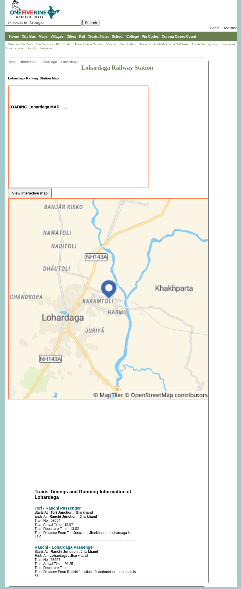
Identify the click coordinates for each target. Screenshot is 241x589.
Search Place (128, 44)
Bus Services (44, 44)
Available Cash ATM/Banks (171, 44)
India (13, 62)
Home (14, 36)
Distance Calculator (20, 44)
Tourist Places (98, 36)
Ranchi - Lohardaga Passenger (64, 547)
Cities (71, 36)
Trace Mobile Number (89, 44)
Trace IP (145, 44)
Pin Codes (150, 36)
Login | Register (223, 28)
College (132, 36)
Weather (111, 44)
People (32, 48)
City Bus (29, 36)
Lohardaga (49, 62)
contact (20, 48)
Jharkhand (28, 62)
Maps (43, 36)
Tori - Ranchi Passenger (58, 508)
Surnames (45, 48)
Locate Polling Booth (206, 44)
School (117, 36)
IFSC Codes (64, 44)
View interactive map (30, 193)
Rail (82, 36)
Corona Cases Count (179, 36)
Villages (57, 36)
